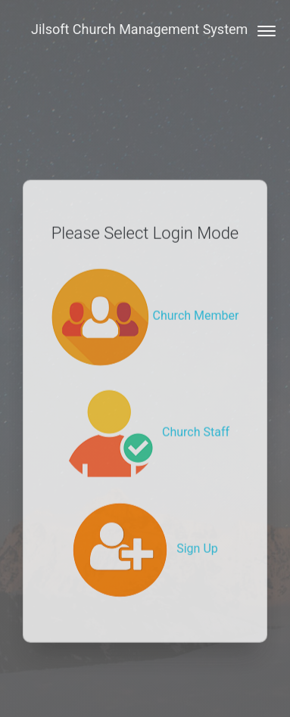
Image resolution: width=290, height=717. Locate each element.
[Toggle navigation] (262, 29)
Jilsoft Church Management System (139, 29)
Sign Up (145, 536)
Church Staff (145, 419)
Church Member (145, 303)
